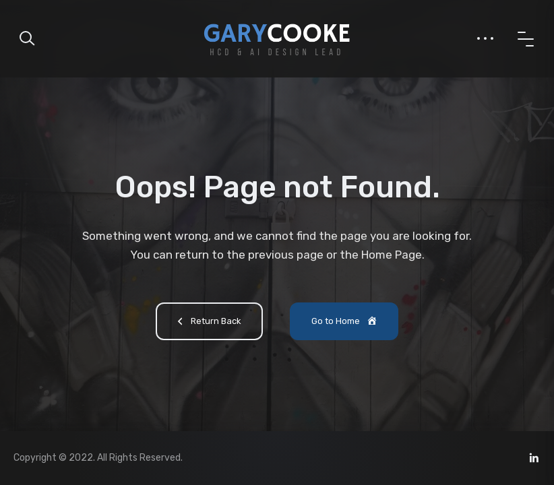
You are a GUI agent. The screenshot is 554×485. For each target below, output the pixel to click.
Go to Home (345, 322)
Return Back (207, 322)
